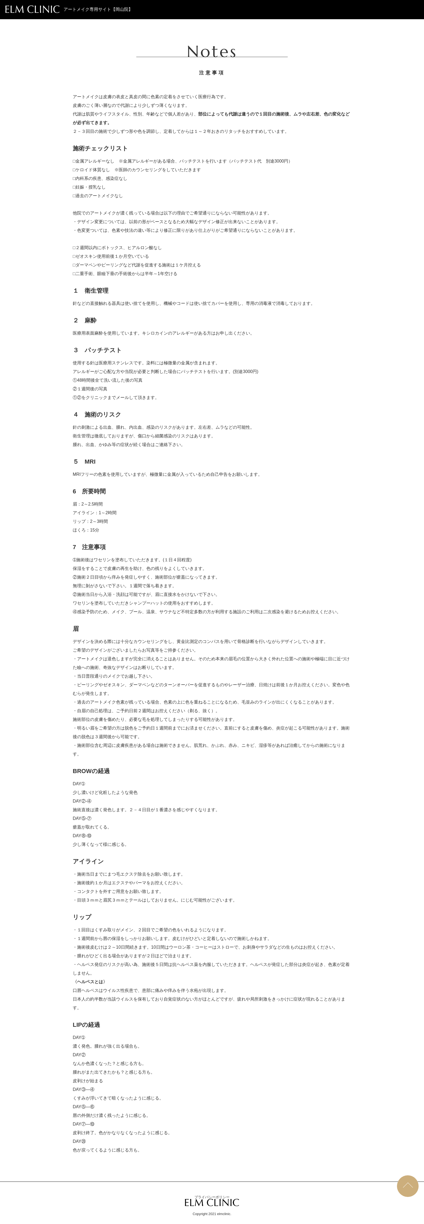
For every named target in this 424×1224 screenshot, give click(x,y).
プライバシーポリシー (212, 1197)
